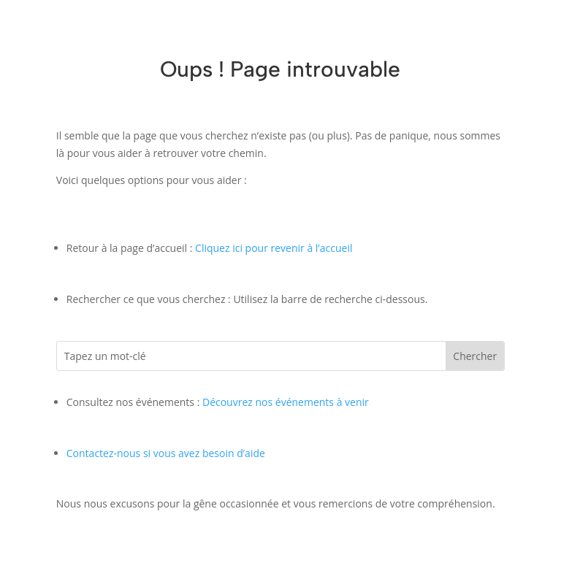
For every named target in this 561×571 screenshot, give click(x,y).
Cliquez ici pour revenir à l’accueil (273, 248)
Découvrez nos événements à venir (285, 402)
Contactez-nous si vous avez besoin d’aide (165, 453)
